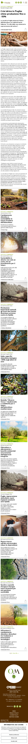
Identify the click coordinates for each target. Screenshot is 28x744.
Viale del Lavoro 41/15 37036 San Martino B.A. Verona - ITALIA (14, 695)
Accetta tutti (14, 741)
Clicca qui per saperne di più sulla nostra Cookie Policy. (17, 730)
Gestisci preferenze (14, 734)
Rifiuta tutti (14, 738)
